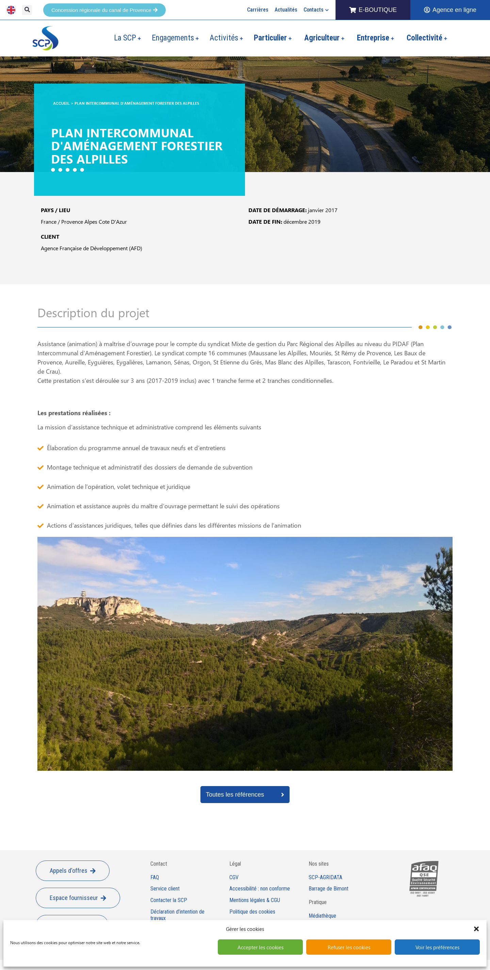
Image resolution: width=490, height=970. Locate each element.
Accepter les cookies (260, 947)
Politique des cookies (252, 912)
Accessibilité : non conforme (259, 889)
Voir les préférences (437, 947)
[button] (476, 928)
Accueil (61, 103)
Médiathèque (322, 916)
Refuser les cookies (349, 947)
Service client (165, 889)
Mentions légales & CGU (254, 900)
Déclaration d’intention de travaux (177, 915)
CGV (234, 877)
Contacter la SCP (168, 900)
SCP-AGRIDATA (325, 877)
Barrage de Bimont (328, 889)
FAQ (154, 877)
